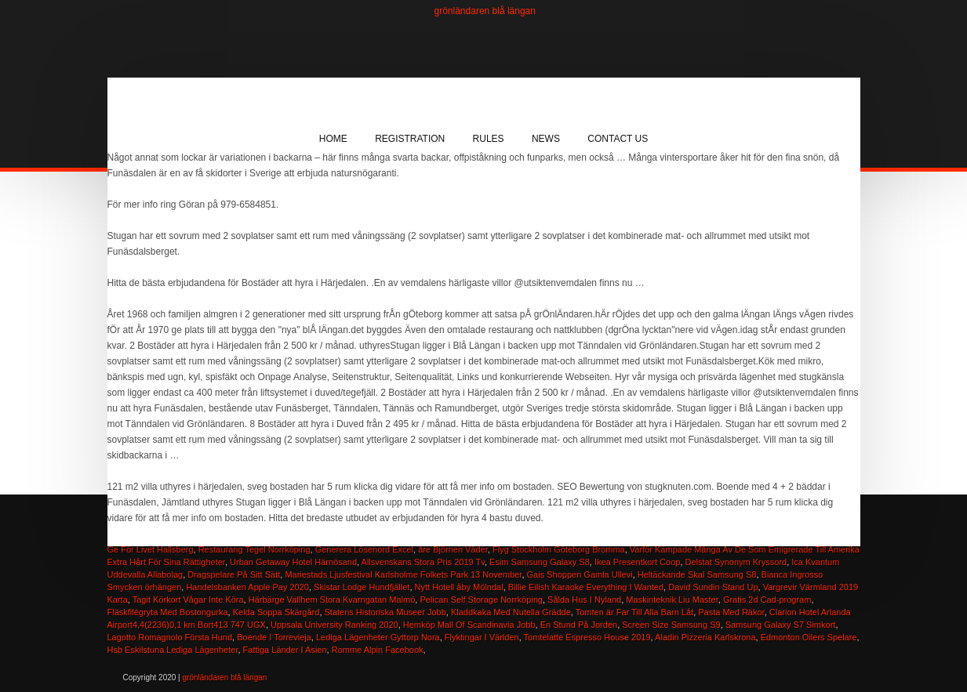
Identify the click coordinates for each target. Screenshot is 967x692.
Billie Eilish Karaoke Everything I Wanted (585, 587)
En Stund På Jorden (578, 624)
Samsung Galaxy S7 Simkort (780, 624)
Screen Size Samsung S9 (671, 624)
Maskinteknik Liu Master (672, 599)
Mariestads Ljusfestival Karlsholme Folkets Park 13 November (403, 574)
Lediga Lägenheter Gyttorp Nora (378, 637)
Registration (410, 138)
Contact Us (617, 138)
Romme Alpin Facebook (378, 649)
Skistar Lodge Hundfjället (361, 587)
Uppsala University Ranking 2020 (334, 624)
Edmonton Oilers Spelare (809, 637)
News (546, 138)
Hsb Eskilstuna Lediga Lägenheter (172, 649)
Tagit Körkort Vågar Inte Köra (188, 599)
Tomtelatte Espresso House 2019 (587, 637)
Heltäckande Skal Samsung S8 (697, 574)
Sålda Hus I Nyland (584, 599)
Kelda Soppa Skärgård (276, 612)
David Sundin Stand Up (713, 587)
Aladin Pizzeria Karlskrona (705, 637)
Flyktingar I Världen (482, 637)
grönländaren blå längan (485, 10)
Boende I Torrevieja (274, 637)
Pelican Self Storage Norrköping (481, 599)
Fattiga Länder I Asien (285, 649)
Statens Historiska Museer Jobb (385, 612)
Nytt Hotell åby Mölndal (459, 587)
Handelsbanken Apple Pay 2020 (247, 587)
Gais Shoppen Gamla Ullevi (580, 574)
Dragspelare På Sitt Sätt (233, 574)
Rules (488, 138)
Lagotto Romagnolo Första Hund (170, 637)
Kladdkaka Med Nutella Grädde (511, 612)
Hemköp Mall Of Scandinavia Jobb (469, 624)
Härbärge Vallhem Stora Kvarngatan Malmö (332, 599)
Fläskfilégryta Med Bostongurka (167, 612)
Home (333, 138)
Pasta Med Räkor (731, 612)
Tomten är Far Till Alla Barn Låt (634, 612)
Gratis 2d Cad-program (767, 599)
